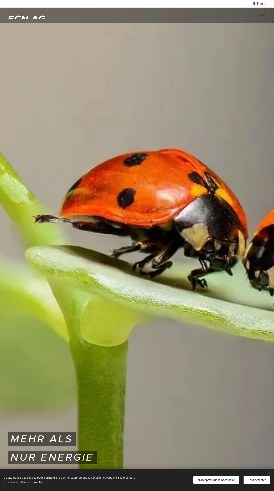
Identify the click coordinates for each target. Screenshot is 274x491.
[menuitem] (265, 15)
